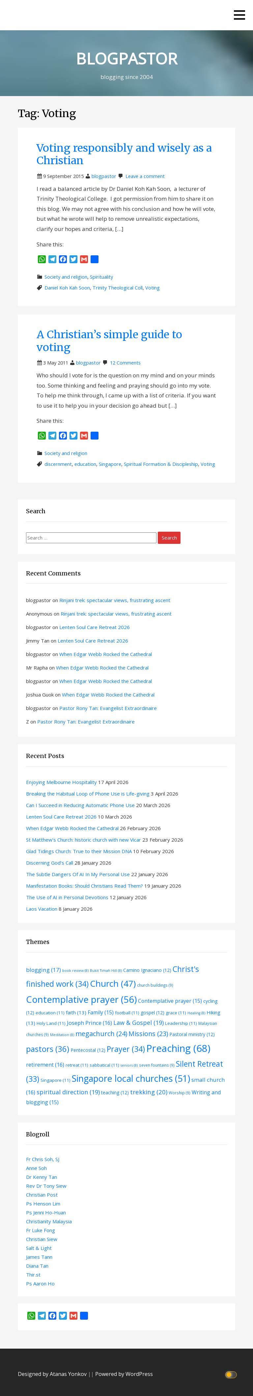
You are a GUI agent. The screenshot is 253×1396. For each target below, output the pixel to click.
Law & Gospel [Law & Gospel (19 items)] (138, 1023)
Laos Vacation (41, 908)
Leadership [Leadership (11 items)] (181, 1023)
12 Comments (125, 363)
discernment (58, 464)
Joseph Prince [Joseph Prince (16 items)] (89, 1023)
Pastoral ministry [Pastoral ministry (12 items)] (192, 1034)
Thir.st (33, 1274)
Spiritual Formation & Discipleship (161, 464)
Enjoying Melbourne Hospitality (61, 782)
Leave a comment (145, 176)
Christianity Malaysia (49, 1221)
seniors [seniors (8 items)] (129, 1065)
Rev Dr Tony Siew (46, 1185)
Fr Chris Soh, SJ (42, 1159)
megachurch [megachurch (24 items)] (101, 1033)
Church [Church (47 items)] (113, 983)
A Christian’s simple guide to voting (109, 341)
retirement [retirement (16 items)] (45, 1064)
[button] (239, 15)
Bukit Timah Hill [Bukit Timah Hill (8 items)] (106, 970)
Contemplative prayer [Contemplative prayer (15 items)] (170, 1000)
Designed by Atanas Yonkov (53, 1374)
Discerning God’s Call (49, 862)
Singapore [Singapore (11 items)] (55, 1080)
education (85, 464)
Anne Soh (36, 1168)
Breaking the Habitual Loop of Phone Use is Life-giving (88, 793)
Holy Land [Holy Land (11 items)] (51, 1023)
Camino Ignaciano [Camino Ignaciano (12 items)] (147, 970)
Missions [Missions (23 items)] (148, 1033)
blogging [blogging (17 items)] (43, 970)
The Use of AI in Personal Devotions (67, 897)
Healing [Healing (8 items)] (196, 1013)
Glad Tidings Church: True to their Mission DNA (79, 851)
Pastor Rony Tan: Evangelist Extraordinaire (108, 708)
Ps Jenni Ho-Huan (46, 1212)
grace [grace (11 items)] (176, 1013)
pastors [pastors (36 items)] (47, 1049)
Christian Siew (41, 1239)
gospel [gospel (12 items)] (152, 1012)
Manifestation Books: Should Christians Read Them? (84, 885)
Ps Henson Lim (43, 1203)
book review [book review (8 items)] (75, 970)
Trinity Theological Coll (118, 288)
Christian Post (42, 1194)
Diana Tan (37, 1265)
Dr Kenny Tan (41, 1177)
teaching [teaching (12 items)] (115, 1092)
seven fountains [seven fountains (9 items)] (157, 1065)
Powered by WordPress (124, 1374)
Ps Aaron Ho (40, 1283)
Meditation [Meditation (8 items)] (62, 1034)
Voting (152, 288)
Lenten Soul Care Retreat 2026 (94, 627)
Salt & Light (39, 1248)
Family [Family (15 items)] (101, 1012)
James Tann (39, 1257)
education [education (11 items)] (50, 1013)
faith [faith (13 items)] (76, 1012)
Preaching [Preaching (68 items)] (178, 1048)
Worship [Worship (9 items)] (179, 1092)
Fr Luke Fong (40, 1230)
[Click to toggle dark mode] (232, 1374)
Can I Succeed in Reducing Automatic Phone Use (80, 805)
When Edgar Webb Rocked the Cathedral (105, 654)
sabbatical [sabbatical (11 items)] (104, 1065)
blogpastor (104, 176)
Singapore (110, 464)
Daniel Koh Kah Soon (67, 288)
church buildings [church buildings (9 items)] (155, 985)
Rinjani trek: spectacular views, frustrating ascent (114, 600)
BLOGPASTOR (127, 58)
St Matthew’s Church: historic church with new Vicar (83, 839)
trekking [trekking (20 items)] (148, 1092)
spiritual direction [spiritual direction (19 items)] (68, 1092)
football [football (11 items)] (127, 1013)
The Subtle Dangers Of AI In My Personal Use (78, 874)
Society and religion (65, 277)
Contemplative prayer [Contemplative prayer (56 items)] (81, 999)
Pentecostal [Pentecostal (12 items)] (87, 1050)
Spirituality (101, 277)
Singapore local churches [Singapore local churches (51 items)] (131, 1078)
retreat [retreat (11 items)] (77, 1065)
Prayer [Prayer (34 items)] (126, 1049)
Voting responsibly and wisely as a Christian (124, 154)
